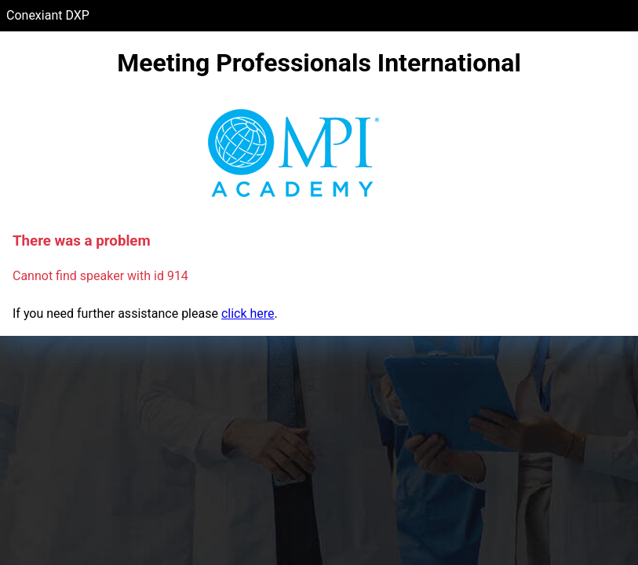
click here (248, 313)
